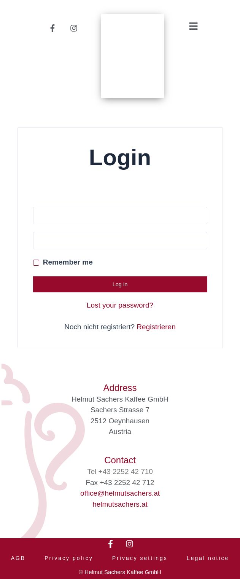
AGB (18, 558)
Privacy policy (69, 558)
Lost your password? (120, 305)
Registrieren (156, 327)
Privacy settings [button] (140, 558)
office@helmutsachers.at (120, 493)
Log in (120, 284)
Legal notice (208, 558)
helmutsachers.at (120, 504)
